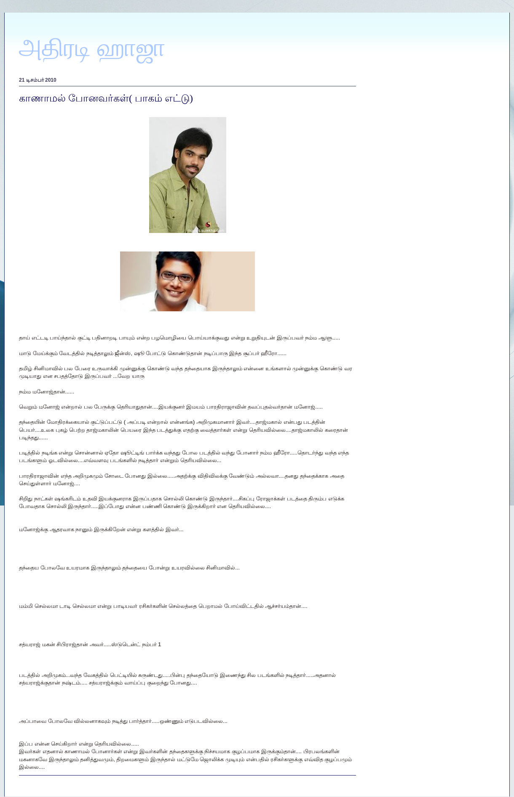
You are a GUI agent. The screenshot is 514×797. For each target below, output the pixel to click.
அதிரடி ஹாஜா (92, 48)
